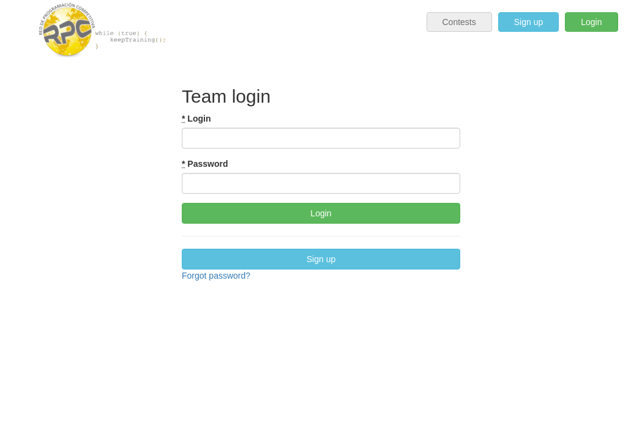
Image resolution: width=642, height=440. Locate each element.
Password (205, 164)
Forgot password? (216, 275)
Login (591, 22)
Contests (459, 22)
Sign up (528, 22)
